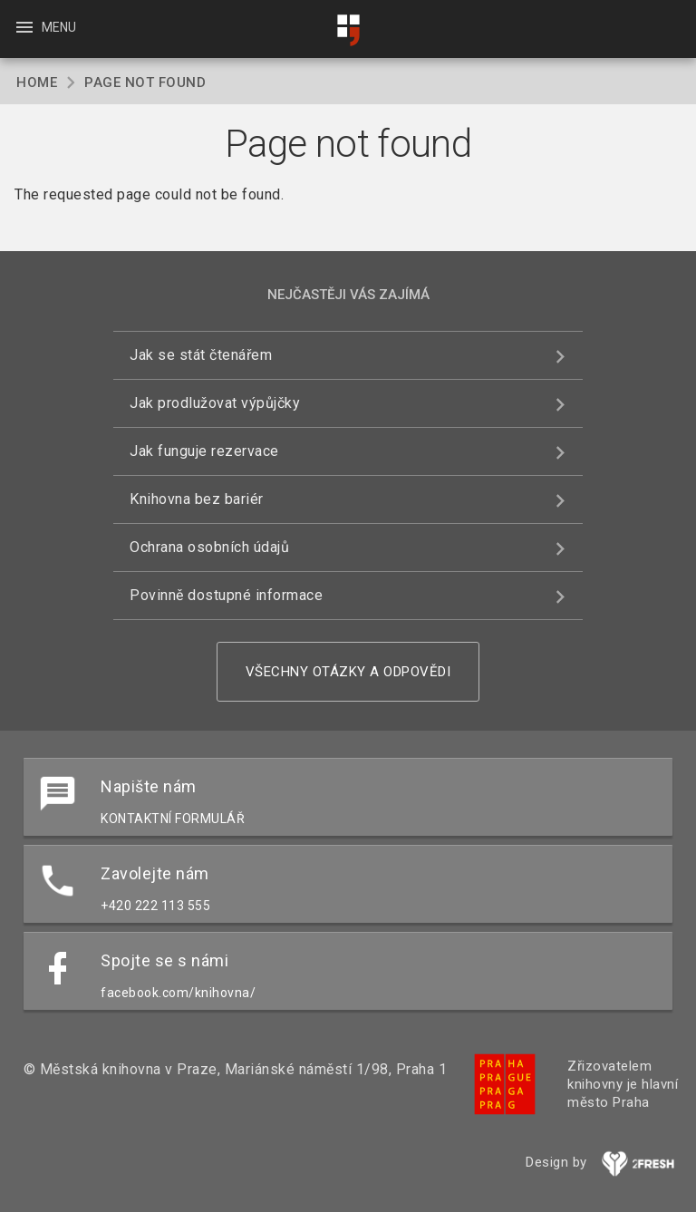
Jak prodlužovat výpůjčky (215, 403)
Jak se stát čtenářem (201, 355)
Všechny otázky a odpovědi (348, 672)
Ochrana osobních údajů (209, 547)
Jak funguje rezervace (204, 451)
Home (36, 82)
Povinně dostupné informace (226, 595)
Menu (45, 27)
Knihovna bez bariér (197, 499)
